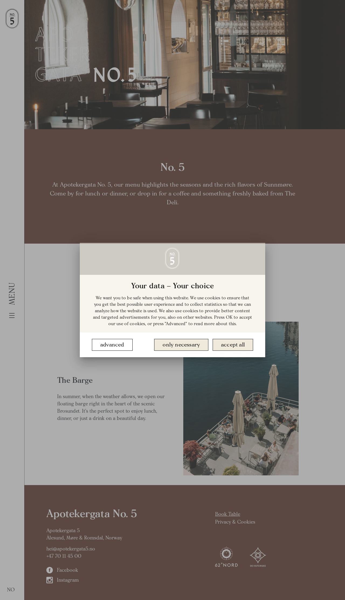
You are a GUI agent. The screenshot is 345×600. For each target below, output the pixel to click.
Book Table (227, 514)
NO (11, 589)
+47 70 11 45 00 (63, 556)
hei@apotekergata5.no (70, 549)
